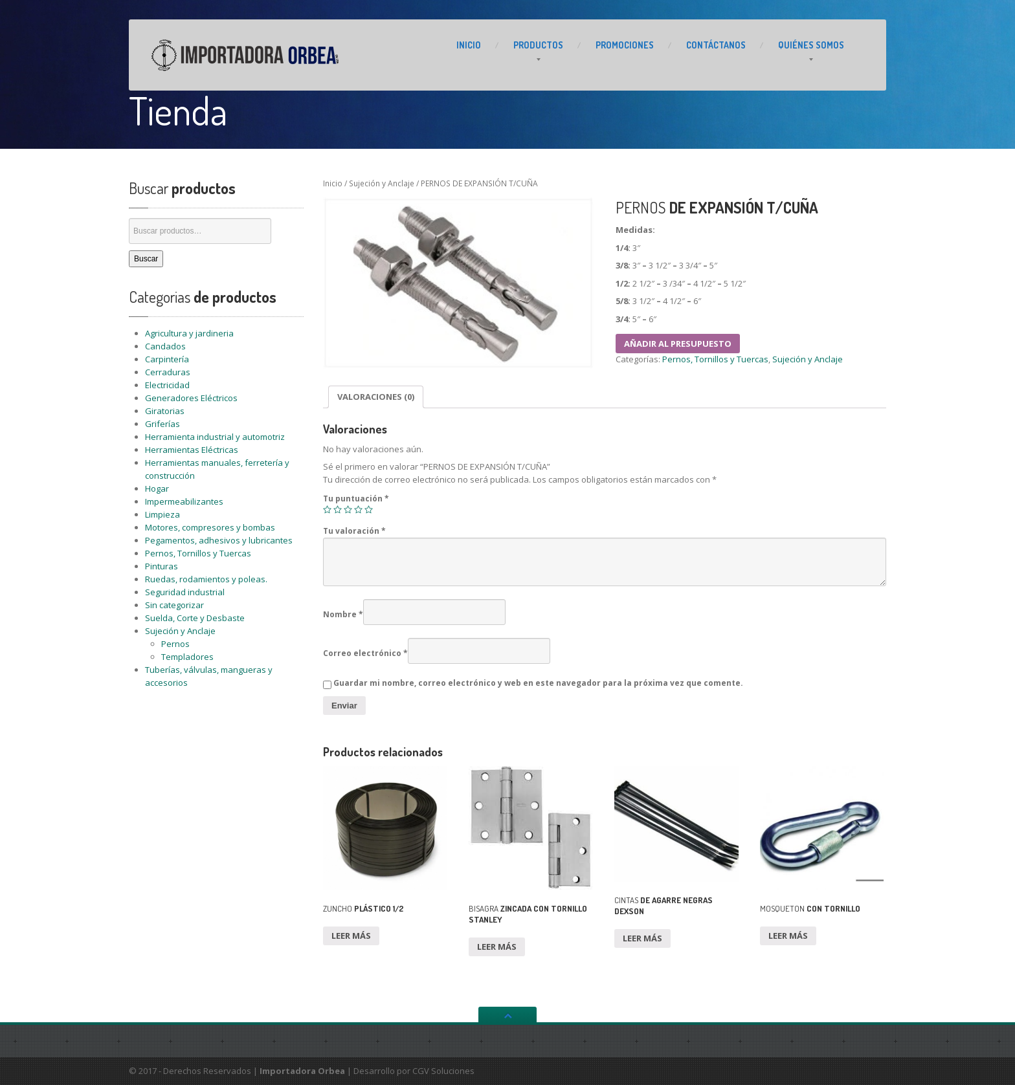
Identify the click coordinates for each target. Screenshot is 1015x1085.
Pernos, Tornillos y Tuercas (198, 553)
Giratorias (164, 411)
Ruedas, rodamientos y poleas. (206, 579)
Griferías (162, 424)
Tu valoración (354, 530)
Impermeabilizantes (184, 501)
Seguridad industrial (185, 592)
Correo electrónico (365, 653)
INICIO (468, 44)
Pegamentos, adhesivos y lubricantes (219, 540)
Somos (811, 44)
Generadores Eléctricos (191, 398)
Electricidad (167, 385)
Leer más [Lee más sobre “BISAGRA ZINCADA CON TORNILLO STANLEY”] (497, 946)
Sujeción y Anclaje (180, 631)
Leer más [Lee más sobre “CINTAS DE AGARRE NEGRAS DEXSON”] (642, 938)
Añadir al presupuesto (677, 343)
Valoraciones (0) (375, 396)
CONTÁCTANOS (716, 44)
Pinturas (161, 566)
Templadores (187, 657)
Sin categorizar (174, 605)
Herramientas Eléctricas (191, 449)
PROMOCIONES (625, 44)
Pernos (175, 644)
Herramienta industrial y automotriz (215, 437)
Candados (165, 346)
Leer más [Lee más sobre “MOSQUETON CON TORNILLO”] (788, 935)
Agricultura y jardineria (189, 333)
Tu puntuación (356, 498)
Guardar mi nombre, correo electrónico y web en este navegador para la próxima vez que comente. (538, 682)
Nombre (343, 614)
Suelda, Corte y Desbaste (195, 618)
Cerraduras (167, 372)
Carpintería (167, 359)
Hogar (157, 488)
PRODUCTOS (538, 44)
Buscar (146, 258)
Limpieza (162, 514)
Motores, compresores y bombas (210, 527)
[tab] (375, 397)
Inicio (332, 183)
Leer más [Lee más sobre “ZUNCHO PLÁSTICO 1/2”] (351, 935)
